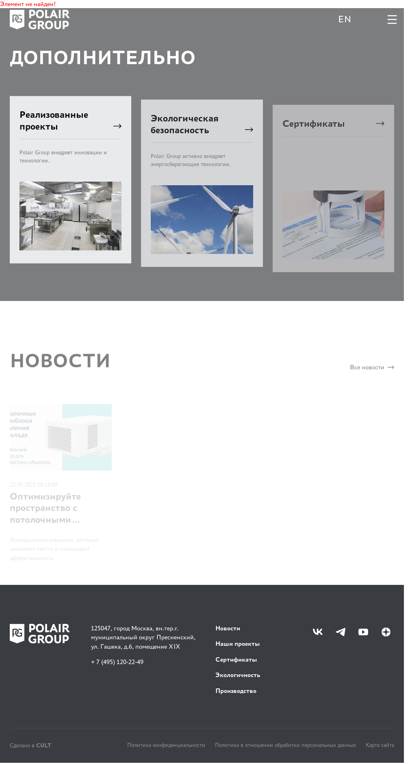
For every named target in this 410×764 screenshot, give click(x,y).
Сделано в (30, 745)
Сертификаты (236, 659)
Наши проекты (237, 643)
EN (344, 19)
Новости (227, 628)
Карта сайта (380, 745)
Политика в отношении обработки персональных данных (285, 745)
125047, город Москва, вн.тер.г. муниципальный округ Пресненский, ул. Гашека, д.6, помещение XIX (143, 637)
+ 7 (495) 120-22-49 (117, 662)
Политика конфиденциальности (166, 745)
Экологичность (237, 675)
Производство (235, 691)
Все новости (372, 371)
